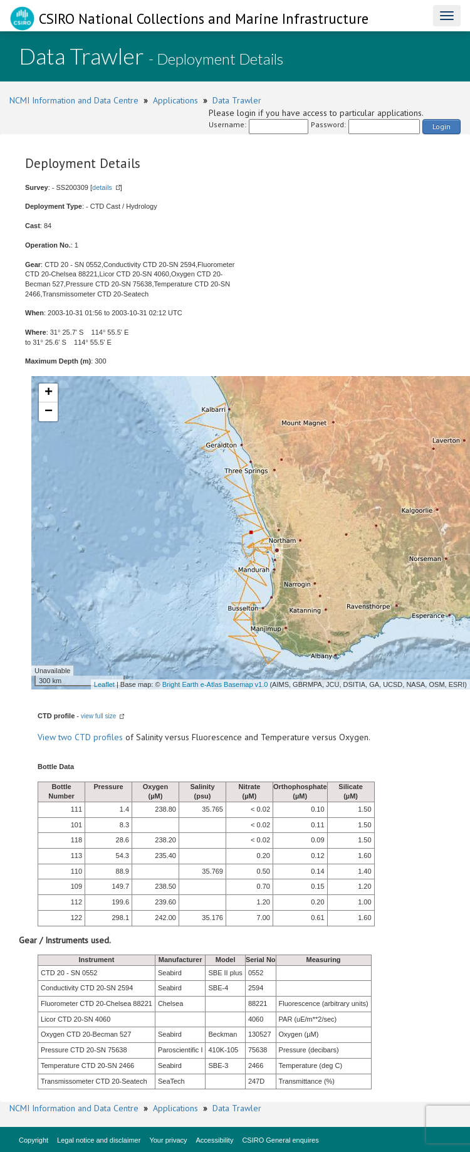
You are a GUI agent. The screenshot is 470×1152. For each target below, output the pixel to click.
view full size (98, 716)
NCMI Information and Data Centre (73, 100)
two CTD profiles (90, 737)
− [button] (48, 411)
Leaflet (104, 684)
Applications (175, 100)
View (48, 737)
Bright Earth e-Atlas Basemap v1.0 (215, 684)
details (102, 187)
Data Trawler (236, 100)
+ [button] (48, 393)
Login (441, 126)
